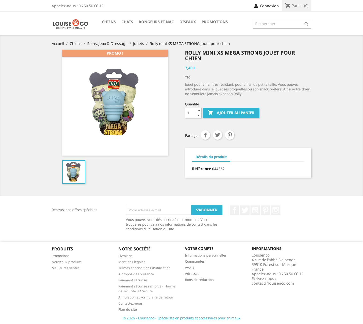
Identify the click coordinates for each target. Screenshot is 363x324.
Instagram (275, 210)
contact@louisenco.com (273, 283)
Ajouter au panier (231, 113)
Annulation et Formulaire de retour (145, 297)
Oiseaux (187, 21)
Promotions (215, 21)
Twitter (245, 210)
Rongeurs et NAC (156, 21)
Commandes (195, 261)
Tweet (217, 135)
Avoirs (190, 267)
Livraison (125, 255)
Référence (201, 168)
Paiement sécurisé (132, 280)
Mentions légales (131, 262)
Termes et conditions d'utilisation (144, 268)
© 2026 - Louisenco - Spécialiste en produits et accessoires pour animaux (181, 318)
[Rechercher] (282, 24)
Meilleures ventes (66, 268)
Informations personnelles (206, 255)
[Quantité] (190, 113)
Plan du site (127, 309)
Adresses (192, 273)
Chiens (109, 21)
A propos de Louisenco (136, 274)
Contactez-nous (130, 303)
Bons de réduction (199, 279)
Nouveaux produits (67, 262)
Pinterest (229, 135)
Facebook (234, 210)
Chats (127, 21)
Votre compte (199, 248)
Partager (205, 135)
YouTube (255, 210)
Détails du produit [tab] (211, 156)
